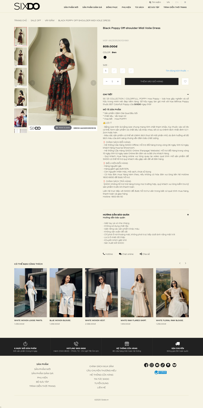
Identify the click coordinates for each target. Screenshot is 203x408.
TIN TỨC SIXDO (101, 379)
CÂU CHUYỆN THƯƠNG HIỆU (101, 370)
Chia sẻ (145, 254)
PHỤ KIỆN (126, 7)
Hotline (108, 254)
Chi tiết (146, 94)
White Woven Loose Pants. (28, 320)
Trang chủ (20, 20)
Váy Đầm (49, 20)
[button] (185, 263)
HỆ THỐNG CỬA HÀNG (101, 375)
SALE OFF (36, 20)
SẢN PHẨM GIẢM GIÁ (92, 7)
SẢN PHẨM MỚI (71, 7)
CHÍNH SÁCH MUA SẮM (101, 366)
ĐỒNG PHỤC (112, 7)
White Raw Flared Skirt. (133, 320)
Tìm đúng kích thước (177, 70)
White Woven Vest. (95, 320)
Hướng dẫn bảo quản (146, 214)
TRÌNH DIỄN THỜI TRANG (175, 7)
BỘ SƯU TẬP (153, 7)
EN (176, 2)
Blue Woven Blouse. (60, 320)
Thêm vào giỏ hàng (151, 81)
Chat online (126, 254)
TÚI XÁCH (139, 7)
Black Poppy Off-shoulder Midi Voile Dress (84, 20)
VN (168, 2)
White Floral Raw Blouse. (170, 320)
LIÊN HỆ (101, 387)
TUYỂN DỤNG (101, 383)
